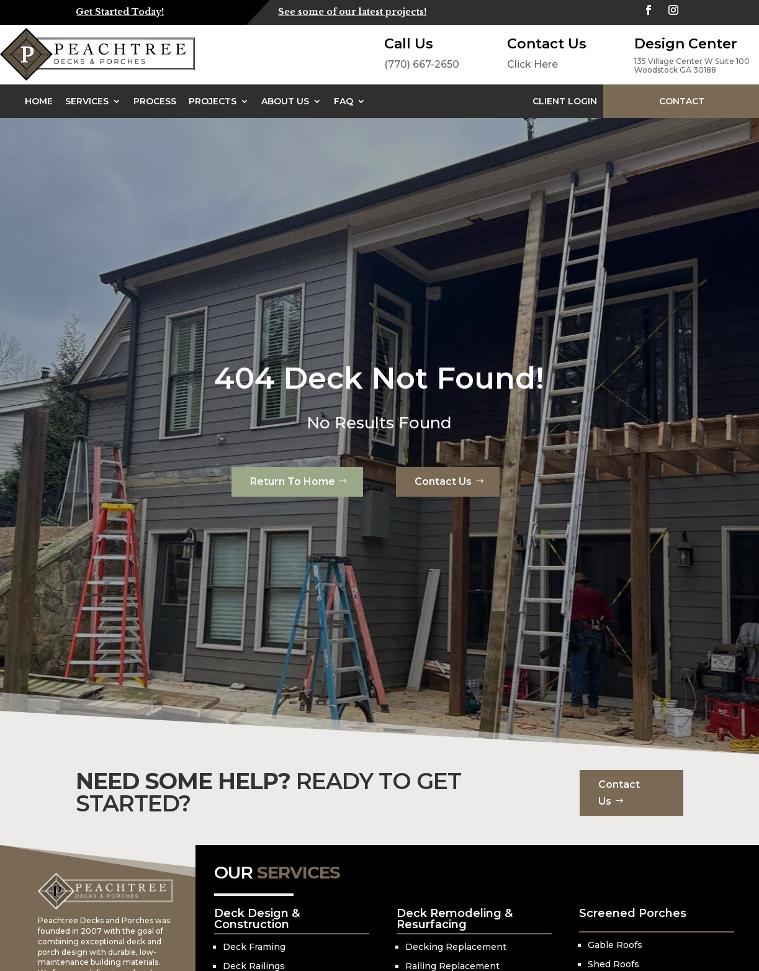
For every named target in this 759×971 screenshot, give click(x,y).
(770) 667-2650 (421, 64)
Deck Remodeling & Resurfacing (455, 918)
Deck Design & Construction (257, 918)
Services (87, 101)
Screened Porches (632, 913)
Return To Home (292, 481)
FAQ (343, 101)
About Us (285, 101)
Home (39, 101)
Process (154, 101)
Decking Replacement (455, 946)
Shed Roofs (613, 964)
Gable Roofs (615, 945)
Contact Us (443, 481)
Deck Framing (254, 946)
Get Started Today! (120, 11)
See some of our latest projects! (352, 11)
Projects (212, 101)
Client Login (564, 101)
